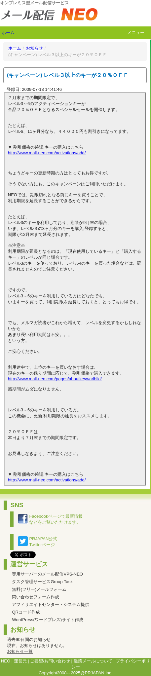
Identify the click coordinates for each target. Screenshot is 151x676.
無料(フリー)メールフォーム (39, 589)
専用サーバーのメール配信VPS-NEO (47, 574)
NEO (5, 660)
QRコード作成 (26, 612)
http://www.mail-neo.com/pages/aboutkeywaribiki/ (55, 378)
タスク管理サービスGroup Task (42, 581)
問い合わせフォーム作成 (35, 596)
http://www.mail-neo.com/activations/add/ (47, 152)
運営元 (20, 660)
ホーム (8, 32)
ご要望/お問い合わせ (50, 660)
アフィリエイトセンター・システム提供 (50, 604)
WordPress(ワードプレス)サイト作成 (47, 619)
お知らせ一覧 (20, 651)
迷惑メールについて (93, 660)
